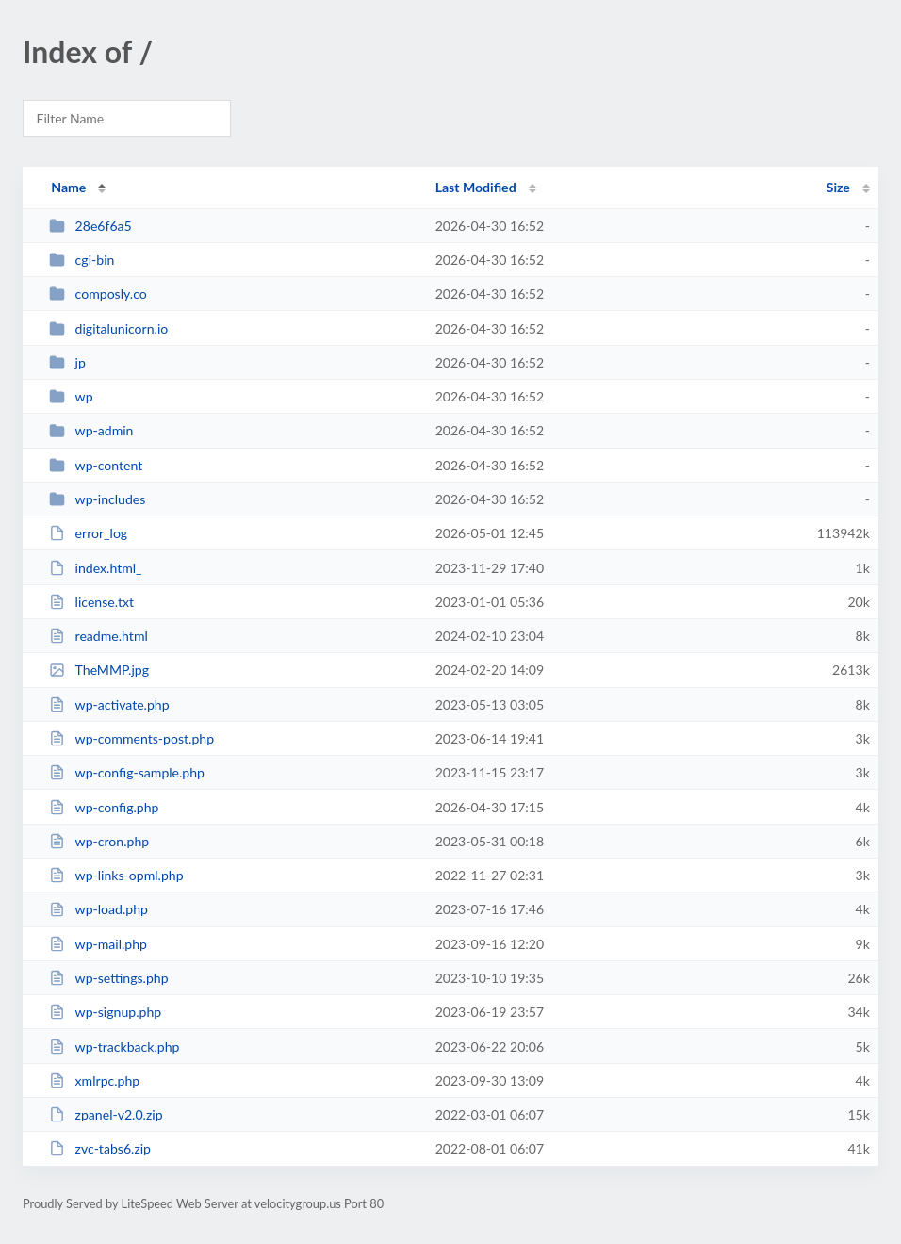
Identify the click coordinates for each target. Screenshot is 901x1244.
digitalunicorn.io (108, 328)
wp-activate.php (109, 704)
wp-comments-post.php (131, 738)
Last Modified (475, 187)
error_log (88, 533)
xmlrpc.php (94, 1080)
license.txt (91, 602)
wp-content (95, 465)
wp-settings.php (108, 978)
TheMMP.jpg (99, 670)
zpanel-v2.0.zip (105, 1114)
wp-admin (91, 430)
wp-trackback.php (114, 1047)
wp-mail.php (98, 944)
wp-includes (97, 499)
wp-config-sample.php (127, 772)
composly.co (98, 294)
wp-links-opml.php (116, 875)
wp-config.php (103, 807)
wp (70, 396)
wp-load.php (98, 909)
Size (838, 187)
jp (67, 362)
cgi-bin (81, 260)
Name (68, 187)
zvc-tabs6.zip (100, 1148)
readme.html (98, 636)
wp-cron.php (99, 841)
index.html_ (95, 568)
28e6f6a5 (90, 226)
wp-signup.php (105, 1012)
